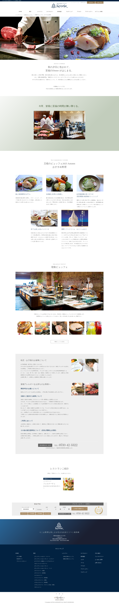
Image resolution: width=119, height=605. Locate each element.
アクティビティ (89, 11)
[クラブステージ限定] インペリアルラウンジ (44, 562)
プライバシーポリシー (21, 562)
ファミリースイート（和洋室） (41, 578)
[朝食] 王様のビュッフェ (68, 559)
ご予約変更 (31, 514)
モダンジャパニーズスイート (40, 564)
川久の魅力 (97, 554)
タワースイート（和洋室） (40, 573)
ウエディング (69, 11)
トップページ (18, 14)
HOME (20, 11)
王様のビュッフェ (28, 14)
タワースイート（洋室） (39, 571)
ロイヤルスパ (50, 11)
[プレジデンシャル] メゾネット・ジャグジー (44, 559)
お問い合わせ (83, 2)
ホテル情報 (19, 557)
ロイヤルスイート (38, 576)
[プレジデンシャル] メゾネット (41, 566)
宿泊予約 (91, 2)
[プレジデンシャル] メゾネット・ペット (43, 569)
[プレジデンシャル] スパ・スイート (42, 557)
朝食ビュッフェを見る (59, 342)
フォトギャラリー (99, 557)
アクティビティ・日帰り (81, 505)
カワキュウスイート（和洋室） (41, 583)
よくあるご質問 (98, 560)
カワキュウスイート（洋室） (40, 581)
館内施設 (59, 11)
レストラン (40, 11)
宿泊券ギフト (20, 559)
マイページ (24, 514)
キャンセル (47, 514)
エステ (82, 560)
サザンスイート (37, 588)
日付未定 (39, 510)
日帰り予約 (99, 2)
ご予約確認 (39, 514)
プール (82, 563)
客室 (30, 11)
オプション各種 (98, 11)
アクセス (79, 11)
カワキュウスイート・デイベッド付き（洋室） (44, 585)
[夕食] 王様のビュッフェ (68, 557)
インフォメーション (75, 2)
